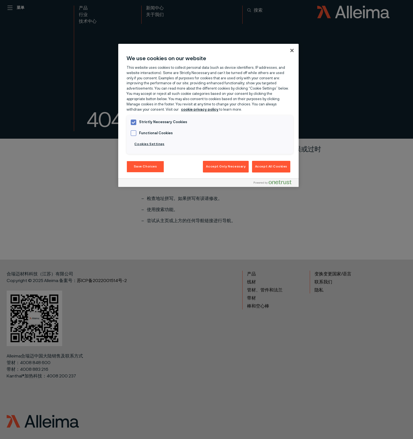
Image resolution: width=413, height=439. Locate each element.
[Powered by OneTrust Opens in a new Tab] (275, 183)
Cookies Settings (149, 144)
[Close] (292, 50)
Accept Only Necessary (226, 166)
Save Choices (145, 166)
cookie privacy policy (199, 109)
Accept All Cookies (271, 166)
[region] (208, 115)
